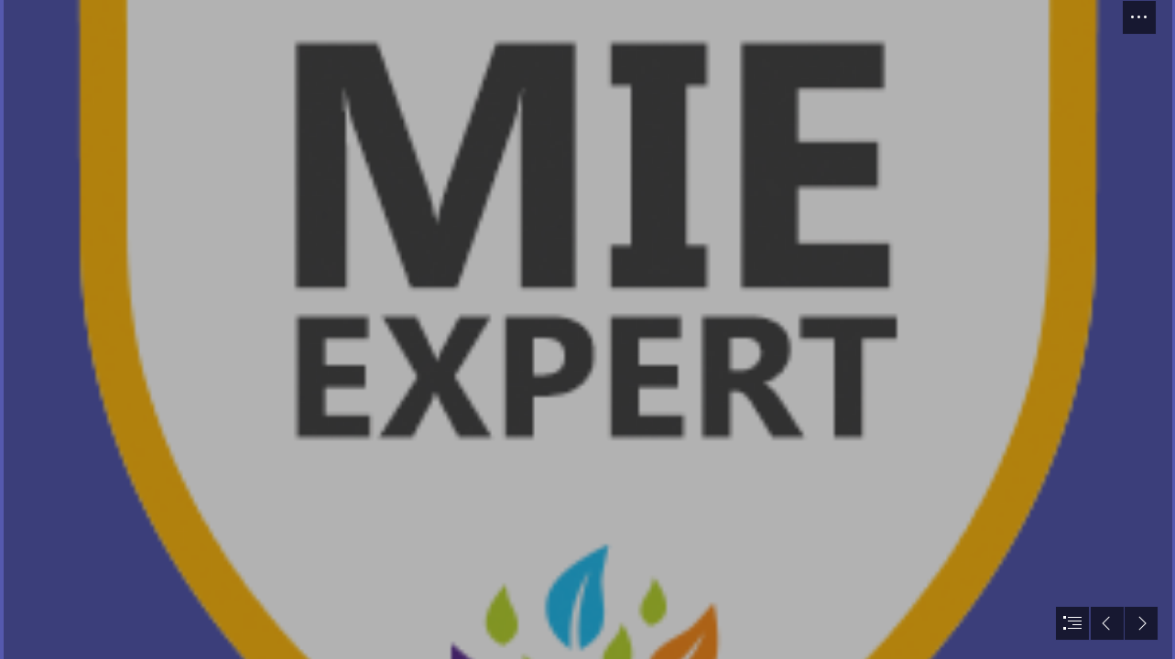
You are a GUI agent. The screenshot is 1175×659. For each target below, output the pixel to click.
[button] (1139, 17)
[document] (587, 329)
